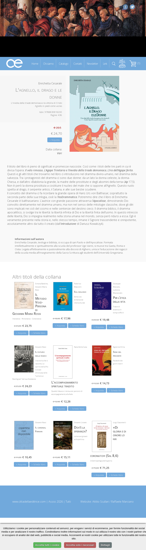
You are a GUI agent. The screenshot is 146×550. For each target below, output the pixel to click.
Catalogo (63, 63)
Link (105, 63)
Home (35, 63)
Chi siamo (48, 63)
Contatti (77, 63)
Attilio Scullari (100, 501)
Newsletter (92, 63)
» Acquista (55, 139)
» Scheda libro (38, 333)
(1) (134, 63)
